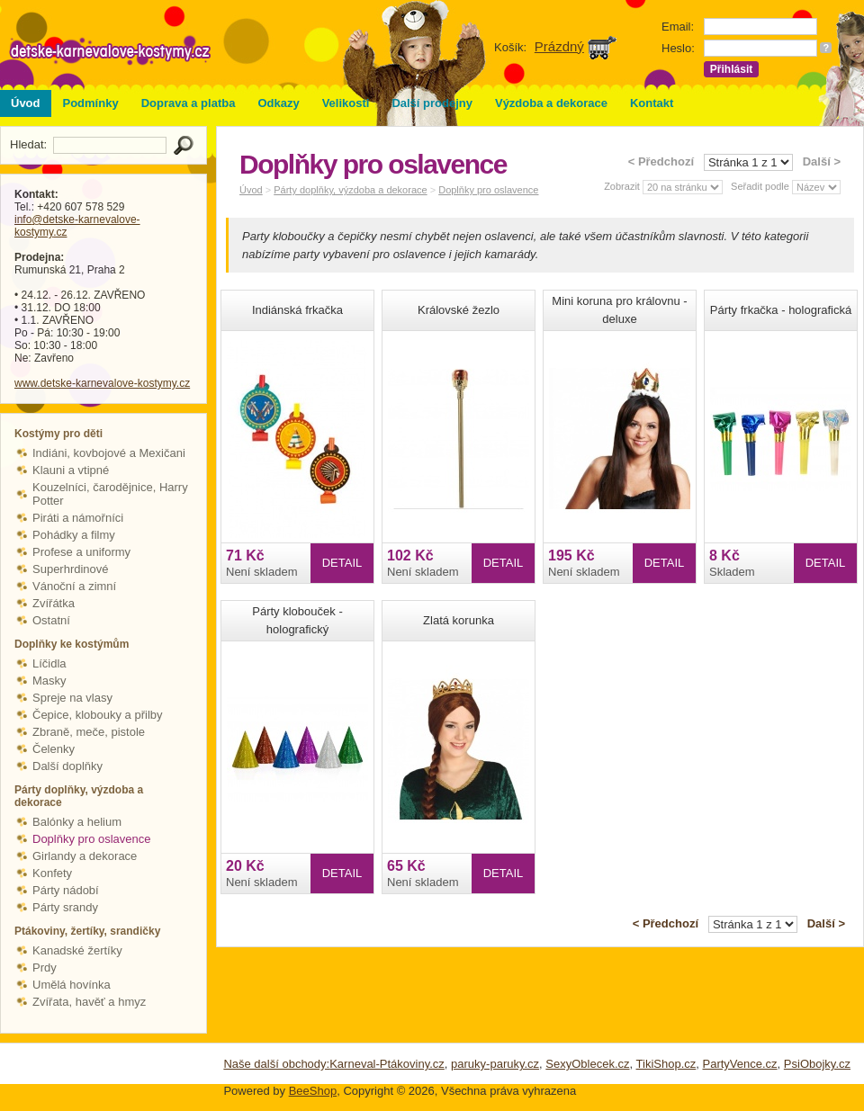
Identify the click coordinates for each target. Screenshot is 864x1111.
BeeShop (313, 1091)
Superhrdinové (70, 569)
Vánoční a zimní (74, 586)
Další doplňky (67, 766)
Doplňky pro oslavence (91, 839)
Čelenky (53, 749)
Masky (49, 680)
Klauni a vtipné (70, 470)
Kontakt (651, 103)
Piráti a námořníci (77, 517)
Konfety (52, 873)
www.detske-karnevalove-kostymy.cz (102, 383)
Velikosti (346, 103)
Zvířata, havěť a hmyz (89, 1001)
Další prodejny (432, 103)
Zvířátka (53, 603)
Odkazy (278, 103)
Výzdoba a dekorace (551, 103)
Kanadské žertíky (77, 950)
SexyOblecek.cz (587, 1064)
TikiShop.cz (666, 1064)
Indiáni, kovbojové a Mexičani (108, 453)
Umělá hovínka (71, 984)
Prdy (44, 967)
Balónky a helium (77, 822)
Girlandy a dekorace (84, 856)
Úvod (25, 103)
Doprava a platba (188, 103)
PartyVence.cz (739, 1064)
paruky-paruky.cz (495, 1064)
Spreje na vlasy (72, 697)
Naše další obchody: (276, 1064)
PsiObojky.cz (817, 1064)
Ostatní (51, 620)
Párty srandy (65, 907)
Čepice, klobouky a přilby (97, 714)
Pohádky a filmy (73, 535)
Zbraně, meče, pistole (88, 732)
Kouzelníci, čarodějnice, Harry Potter (110, 493)
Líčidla (49, 663)
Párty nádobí (65, 890)
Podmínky (91, 103)
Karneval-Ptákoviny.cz (387, 1064)
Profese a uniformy (81, 552)
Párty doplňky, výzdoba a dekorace (350, 189)
